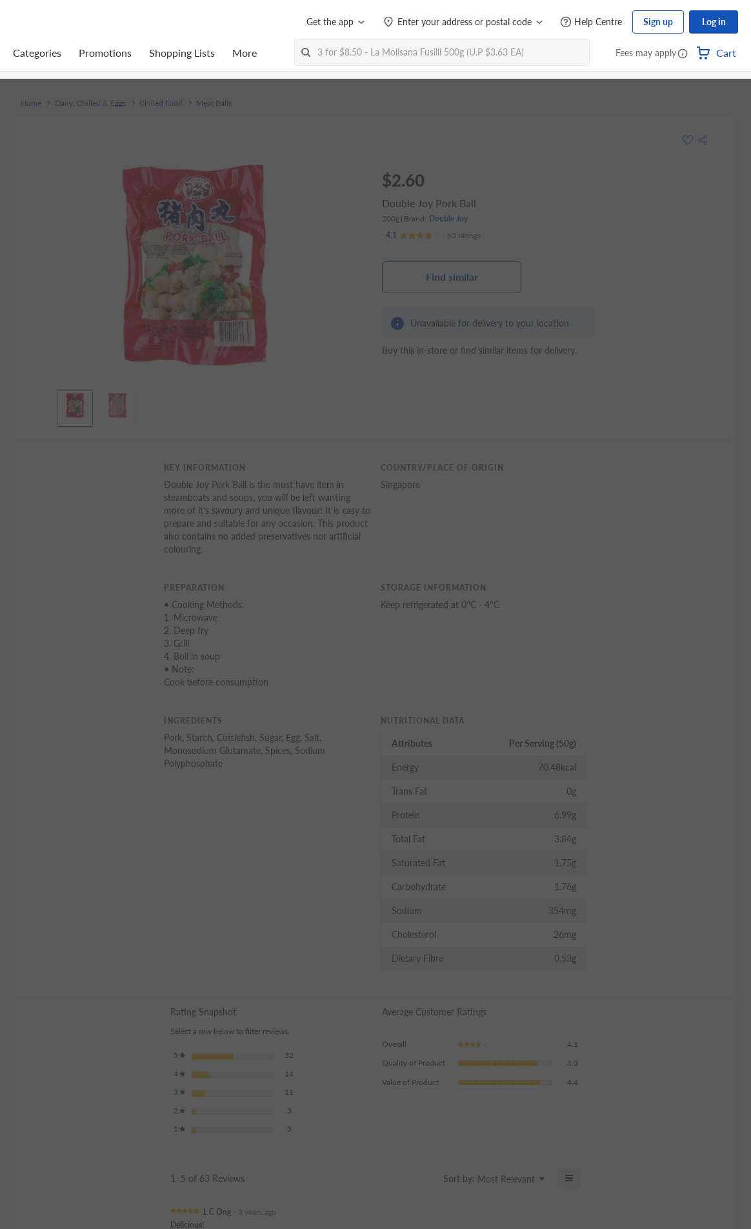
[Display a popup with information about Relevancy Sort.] (425, 1178)
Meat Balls (214, 103)
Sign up (658, 21)
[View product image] (74, 405)
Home (31, 103)
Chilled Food (161, 103)
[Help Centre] (591, 22)
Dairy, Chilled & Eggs (90, 103)
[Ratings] (433, 235)
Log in (714, 21)
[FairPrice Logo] (49, 22)
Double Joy (448, 218)
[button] (682, 54)
